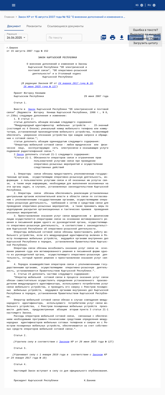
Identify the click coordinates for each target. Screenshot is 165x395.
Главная (9, 16)
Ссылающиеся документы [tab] (65, 26)
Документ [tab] (14, 26)
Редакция (12, 34)
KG (139, 5)
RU (151, 5)
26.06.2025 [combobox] (14, 37)
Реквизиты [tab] (34, 26)
